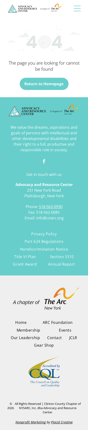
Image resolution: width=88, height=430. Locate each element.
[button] (77, 8)
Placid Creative (62, 422)
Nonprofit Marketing (30, 422)
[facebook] (44, 162)
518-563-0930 (50, 206)
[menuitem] (44, 234)
